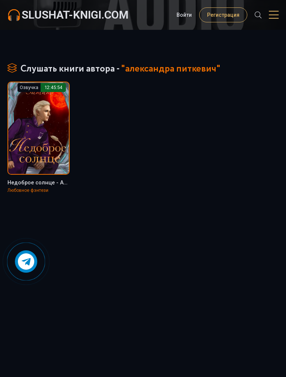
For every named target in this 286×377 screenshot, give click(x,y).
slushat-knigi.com (75, 14)
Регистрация (223, 15)
